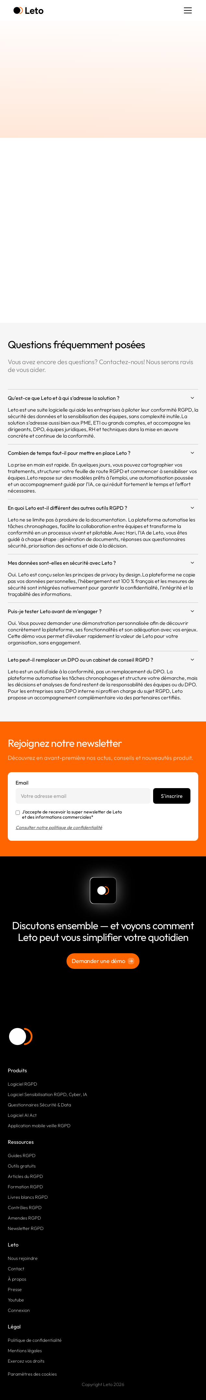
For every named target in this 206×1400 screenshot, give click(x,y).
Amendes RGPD (24, 1218)
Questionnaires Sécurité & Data (39, 1105)
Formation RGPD (25, 1187)
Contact (16, 1269)
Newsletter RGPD (25, 1228)
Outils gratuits (22, 1166)
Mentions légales (25, 1351)
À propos (17, 1279)
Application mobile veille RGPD (39, 1126)
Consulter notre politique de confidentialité (59, 827)
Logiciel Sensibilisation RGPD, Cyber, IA (47, 1094)
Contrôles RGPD (25, 1207)
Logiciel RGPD (22, 1084)
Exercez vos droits (26, 1361)
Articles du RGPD (25, 1176)
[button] (186, 10)
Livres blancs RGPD (28, 1197)
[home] (28, 10)
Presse (15, 1289)
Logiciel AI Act (22, 1115)
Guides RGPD (21, 1155)
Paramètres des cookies (32, 1374)
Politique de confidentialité (35, 1340)
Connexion (19, 1310)
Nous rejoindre (23, 1258)
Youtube (16, 1300)
